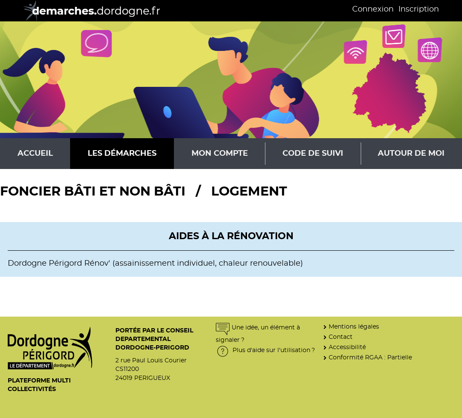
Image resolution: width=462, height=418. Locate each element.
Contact (341, 337)
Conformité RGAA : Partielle (370, 357)
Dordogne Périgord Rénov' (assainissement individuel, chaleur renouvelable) (155, 263)
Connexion (373, 9)
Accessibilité (347, 347)
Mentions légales (354, 326)
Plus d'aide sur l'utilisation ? (265, 350)
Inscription (418, 9)
